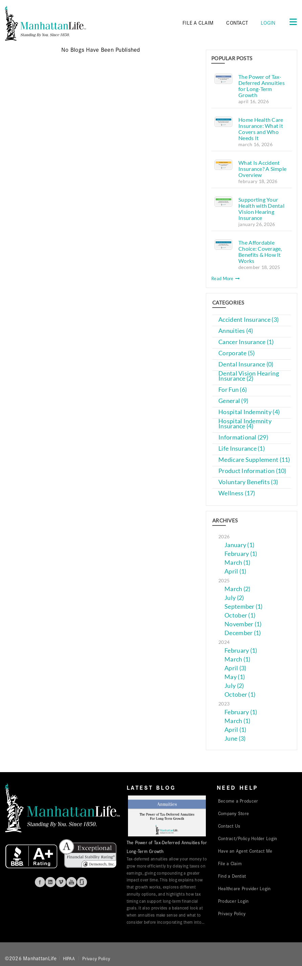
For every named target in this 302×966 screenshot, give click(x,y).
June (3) (234, 738)
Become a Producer (238, 800)
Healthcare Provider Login (244, 888)
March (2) (237, 588)
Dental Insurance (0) (245, 364)
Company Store (233, 813)
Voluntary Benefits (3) (248, 482)
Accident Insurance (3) (248, 319)
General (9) (233, 400)
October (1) (239, 615)
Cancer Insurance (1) (246, 341)
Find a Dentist (232, 875)
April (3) (235, 668)
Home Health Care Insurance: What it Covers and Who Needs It (260, 128)
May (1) (234, 676)
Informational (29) (243, 437)
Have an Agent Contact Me (245, 850)
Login (268, 22)
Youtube (71, 882)
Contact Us (229, 825)
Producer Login (233, 900)
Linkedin (50, 882)
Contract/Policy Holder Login (247, 838)
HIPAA (69, 958)
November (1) (242, 624)
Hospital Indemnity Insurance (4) (245, 424)
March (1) (237, 562)
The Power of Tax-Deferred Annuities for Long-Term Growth (261, 85)
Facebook (40, 882)
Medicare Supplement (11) (254, 459)
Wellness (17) (236, 493)
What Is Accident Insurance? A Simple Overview (262, 168)
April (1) (235, 571)
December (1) (242, 632)
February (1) (240, 553)
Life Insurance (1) (241, 448)
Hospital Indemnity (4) (249, 411)
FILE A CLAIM (197, 22)
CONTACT (237, 22)
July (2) (234, 597)
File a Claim (230, 863)
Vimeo (61, 882)
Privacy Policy (232, 913)
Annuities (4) (235, 330)
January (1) (239, 544)
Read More (225, 278)
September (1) (243, 606)
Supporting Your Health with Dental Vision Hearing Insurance (261, 208)
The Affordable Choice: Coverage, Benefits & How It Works (260, 251)
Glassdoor (82, 882)
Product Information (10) (252, 470)
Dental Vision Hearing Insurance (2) (248, 376)
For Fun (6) (232, 389)
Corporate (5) (236, 353)
